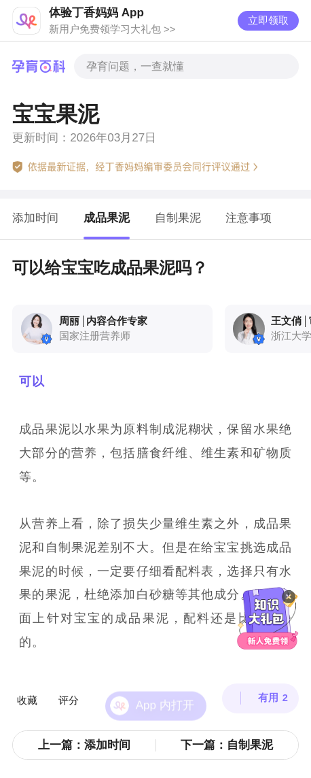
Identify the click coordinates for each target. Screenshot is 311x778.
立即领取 (268, 20)
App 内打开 (165, 687)
